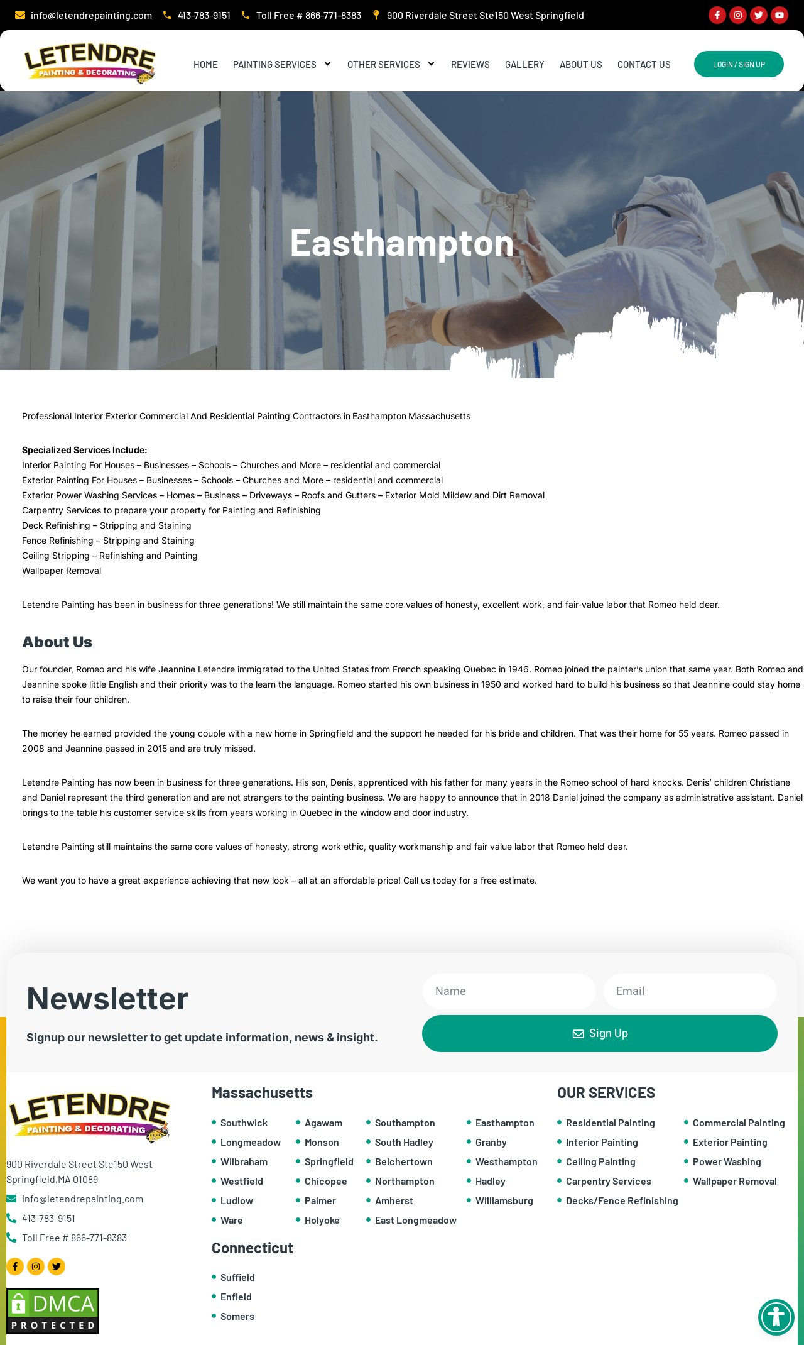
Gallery (525, 64)
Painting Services (282, 64)
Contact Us (644, 64)
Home (205, 64)
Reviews (470, 64)
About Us (581, 64)
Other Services (391, 64)
